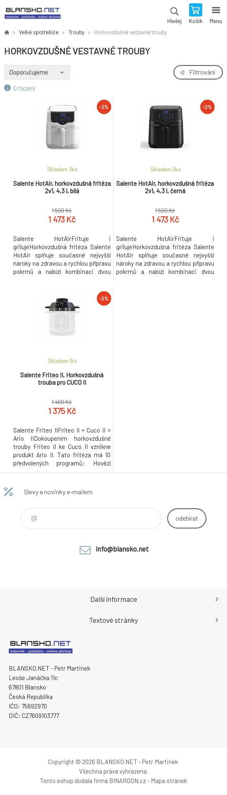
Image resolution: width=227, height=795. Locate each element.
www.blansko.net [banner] (32, 14)
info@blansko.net (122, 549)
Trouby (76, 32)
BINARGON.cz (127, 780)
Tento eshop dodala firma (74, 780)
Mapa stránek (169, 780)
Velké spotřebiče (39, 32)
